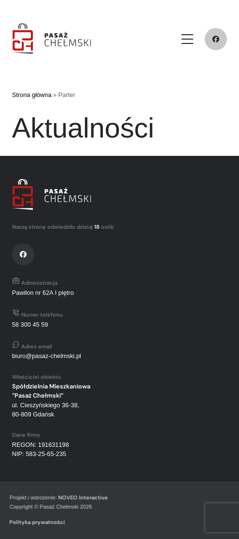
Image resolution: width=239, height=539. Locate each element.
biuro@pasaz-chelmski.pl (46, 355)
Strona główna (32, 94)
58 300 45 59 (30, 324)
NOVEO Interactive (82, 497)
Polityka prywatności (36, 522)
